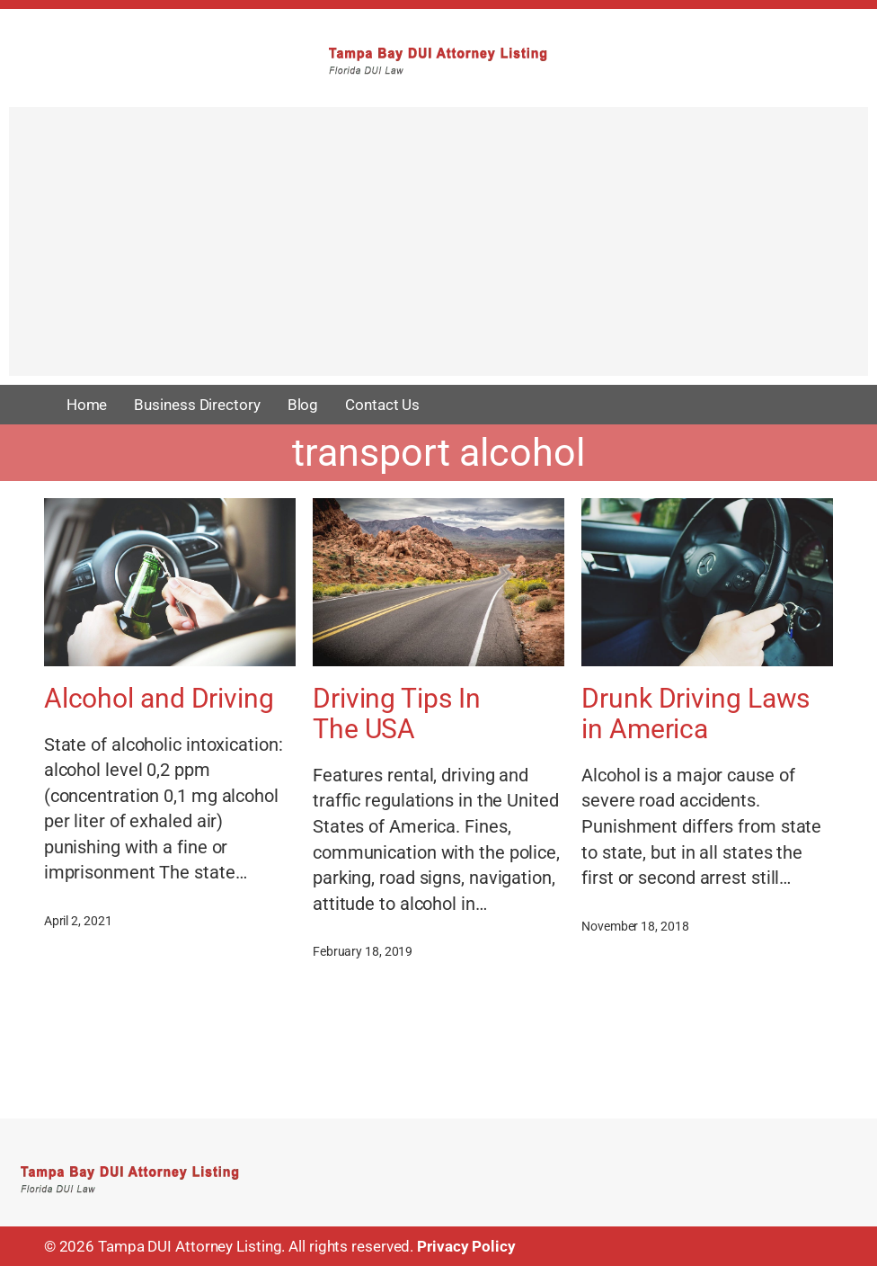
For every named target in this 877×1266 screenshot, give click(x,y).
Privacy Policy (466, 1246)
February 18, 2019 (362, 951)
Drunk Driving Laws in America (695, 713)
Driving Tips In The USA (397, 713)
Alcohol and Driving (159, 698)
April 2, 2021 (78, 921)
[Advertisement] (438, 250)
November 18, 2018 (634, 926)
